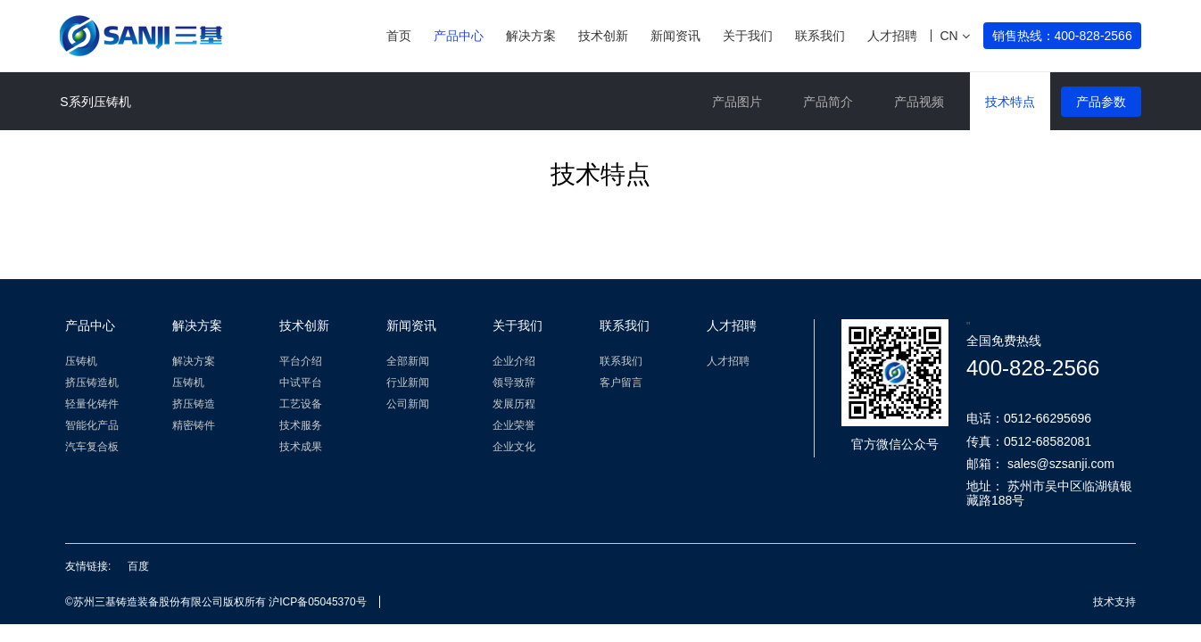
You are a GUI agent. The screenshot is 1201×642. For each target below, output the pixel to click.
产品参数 (1101, 102)
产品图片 (737, 102)
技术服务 (300, 425)
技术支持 (1114, 602)
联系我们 (820, 36)
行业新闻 (407, 382)
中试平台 (300, 382)
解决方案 (531, 36)
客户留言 (621, 382)
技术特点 (1010, 102)
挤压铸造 (193, 404)
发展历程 (514, 404)
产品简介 (828, 102)
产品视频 (919, 102)
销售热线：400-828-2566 (1062, 36)
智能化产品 (92, 425)
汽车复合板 (92, 446)
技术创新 (603, 36)
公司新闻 (407, 404)
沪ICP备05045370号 (317, 602)
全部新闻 (407, 361)
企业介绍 (514, 361)
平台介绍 (300, 361)
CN (954, 36)
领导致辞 (514, 382)
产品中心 (459, 36)
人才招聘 (892, 36)
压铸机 (81, 361)
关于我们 (748, 36)
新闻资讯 (675, 36)
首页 (398, 36)
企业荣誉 (514, 425)
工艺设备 (300, 404)
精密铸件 (193, 425)
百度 (138, 566)
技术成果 (300, 446)
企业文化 (514, 446)
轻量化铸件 (92, 404)
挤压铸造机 (92, 382)
